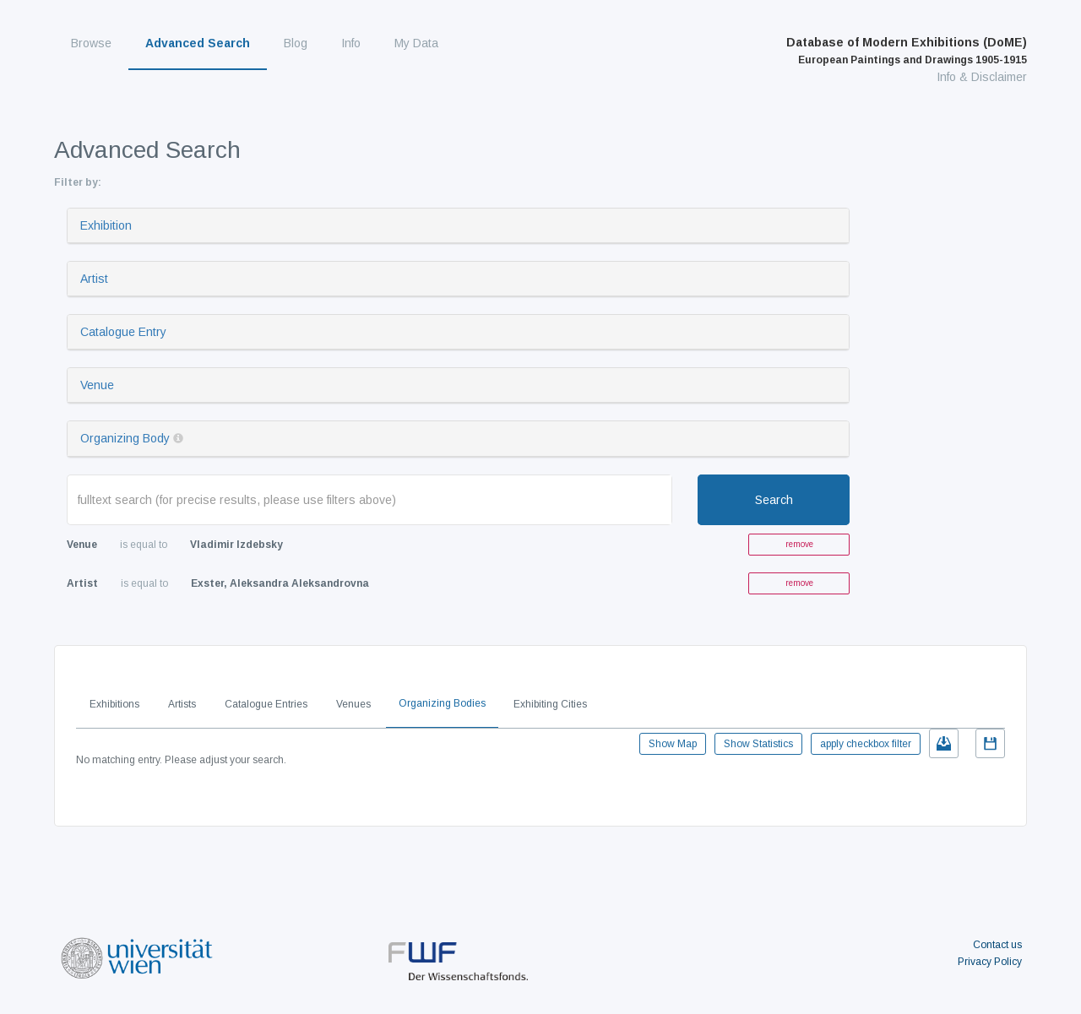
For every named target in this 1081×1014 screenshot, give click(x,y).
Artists (182, 704)
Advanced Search (197, 43)
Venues (353, 704)
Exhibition (106, 225)
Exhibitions (114, 704)
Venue (97, 385)
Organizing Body (125, 438)
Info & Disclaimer (982, 77)
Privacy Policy (990, 962)
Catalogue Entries (266, 704)
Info (351, 43)
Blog (295, 43)
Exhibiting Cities (550, 704)
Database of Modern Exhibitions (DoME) (906, 50)
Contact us (997, 945)
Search (774, 500)
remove (799, 544)
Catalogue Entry (123, 332)
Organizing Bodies (442, 703)
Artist (94, 278)
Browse (91, 43)
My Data (416, 43)
